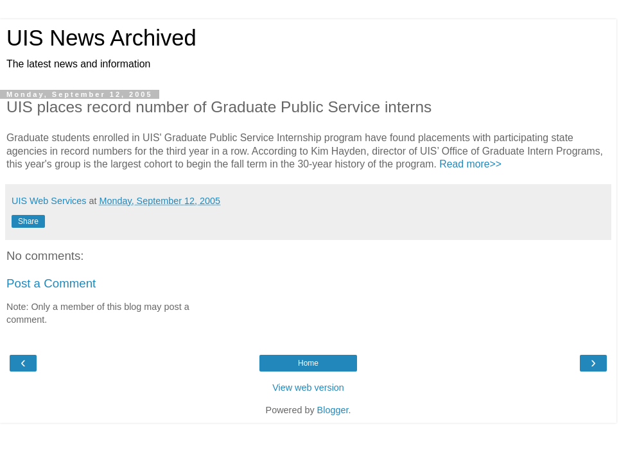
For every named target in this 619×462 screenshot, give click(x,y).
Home (308, 363)
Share (28, 221)
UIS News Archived (101, 38)
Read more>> (470, 163)
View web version (308, 387)
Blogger (333, 410)
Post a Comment (51, 283)
